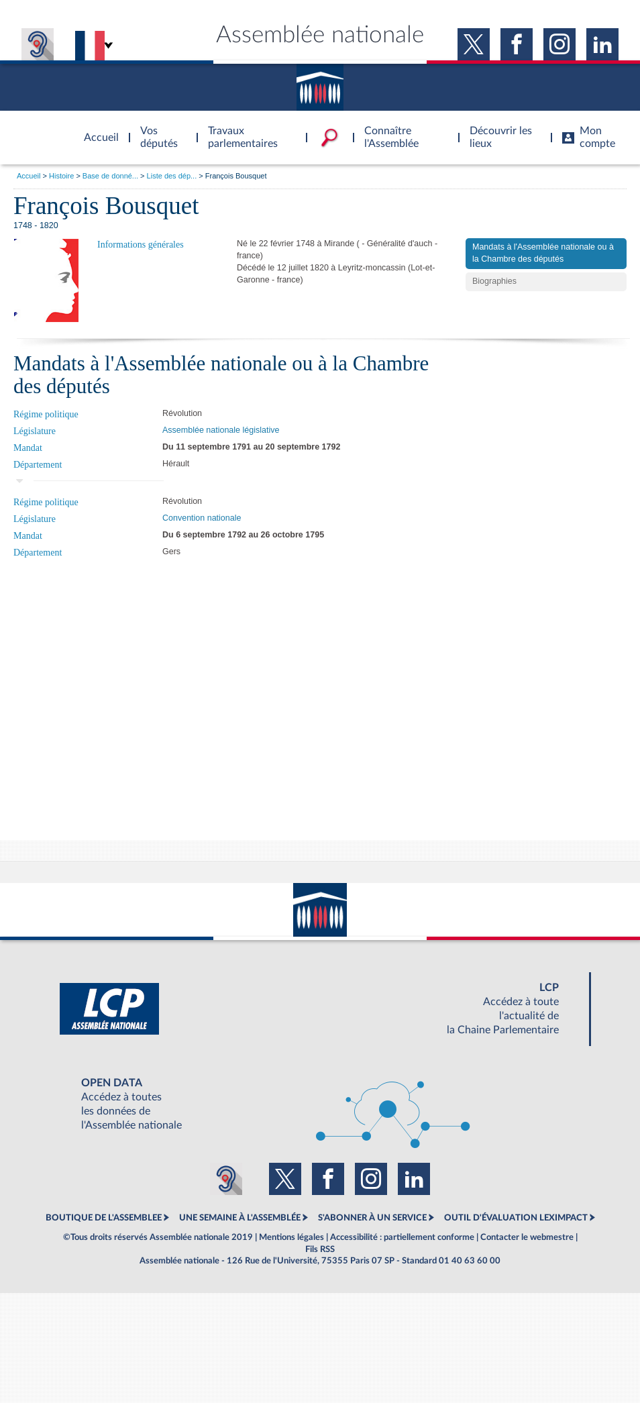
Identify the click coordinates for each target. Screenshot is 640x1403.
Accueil (28, 176)
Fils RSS (320, 1249)
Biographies (494, 281)
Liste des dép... (172, 176)
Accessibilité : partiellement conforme (402, 1237)
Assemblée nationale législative (220, 430)
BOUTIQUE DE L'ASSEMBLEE (104, 1218)
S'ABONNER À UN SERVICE (372, 1218)
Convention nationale (201, 518)
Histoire (61, 176)
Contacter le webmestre (527, 1237)
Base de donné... (110, 176)
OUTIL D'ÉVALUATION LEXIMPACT (516, 1218)
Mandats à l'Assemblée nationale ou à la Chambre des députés (543, 253)
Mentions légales (291, 1237)
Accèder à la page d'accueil (96, 129)
